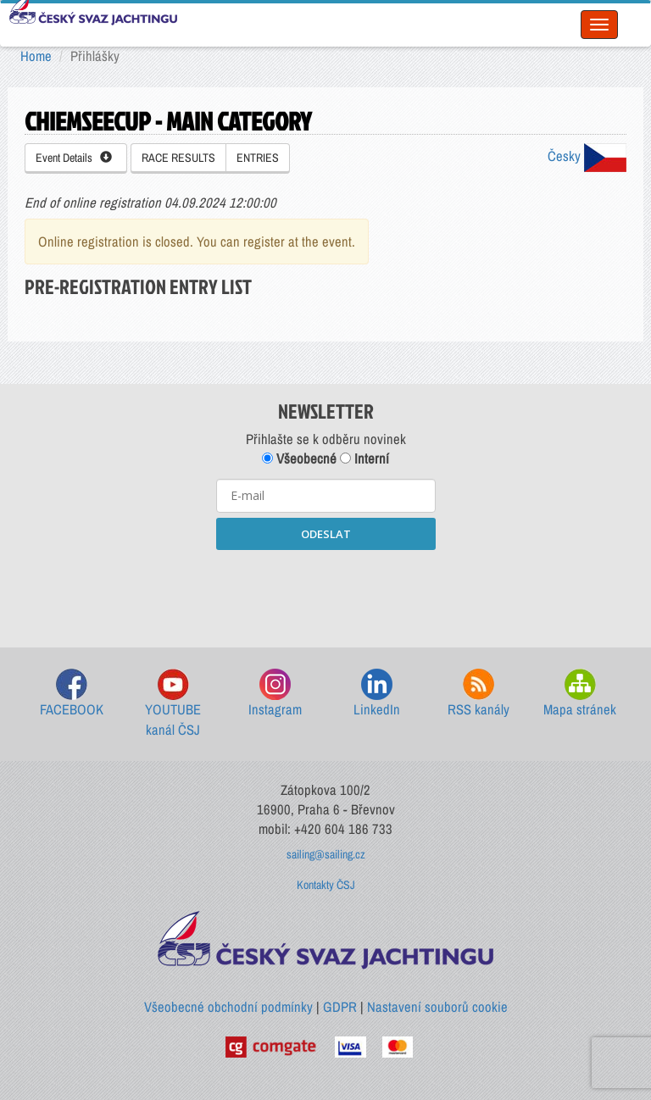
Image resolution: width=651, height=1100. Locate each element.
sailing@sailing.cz (326, 854)
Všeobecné (299, 458)
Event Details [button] (74, 157)
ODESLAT (326, 534)
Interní (364, 458)
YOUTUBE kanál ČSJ (173, 704)
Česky (587, 156)
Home (36, 56)
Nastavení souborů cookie (437, 1006)
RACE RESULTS (178, 157)
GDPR (340, 1006)
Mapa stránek (579, 694)
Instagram (275, 694)
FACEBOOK (71, 694)
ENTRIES (257, 157)
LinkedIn (376, 694)
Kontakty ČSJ (326, 884)
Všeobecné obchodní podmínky (228, 1006)
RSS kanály (478, 694)
